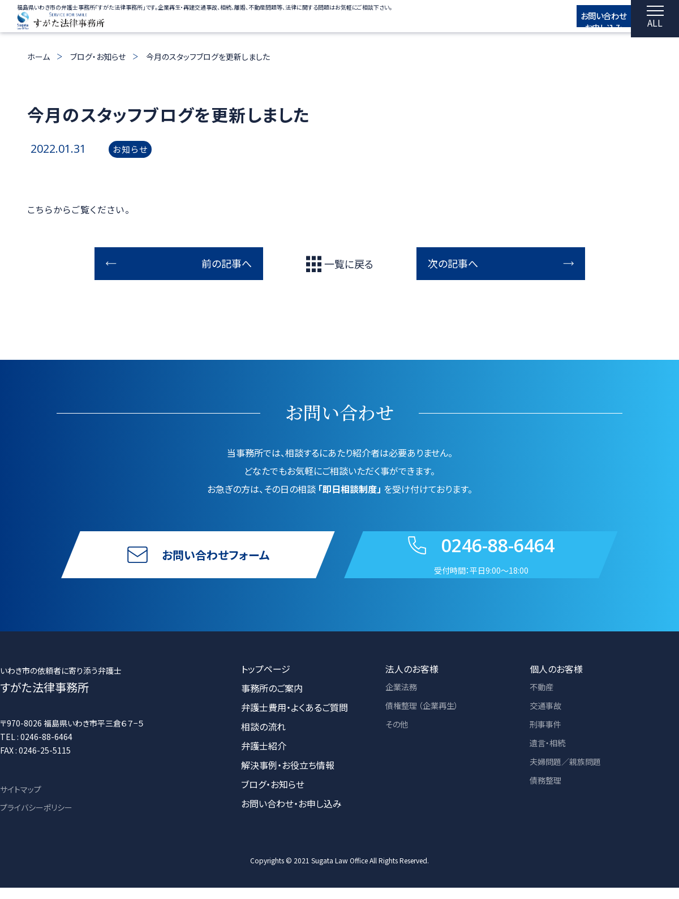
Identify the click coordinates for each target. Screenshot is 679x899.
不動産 (543, 699)
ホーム (38, 56)
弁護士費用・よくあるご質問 (294, 718)
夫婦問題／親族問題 (570, 776)
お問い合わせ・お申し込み (291, 814)
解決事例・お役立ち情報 (287, 776)
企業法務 (403, 699)
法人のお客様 (412, 680)
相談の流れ (263, 738)
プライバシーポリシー (36, 818)
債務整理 (548, 795)
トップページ (265, 680)
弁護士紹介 (263, 757)
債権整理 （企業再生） (427, 718)
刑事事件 (548, 738)
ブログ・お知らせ (98, 56)
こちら (40, 209)
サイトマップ (20, 800)
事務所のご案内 (272, 699)
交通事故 (548, 718)
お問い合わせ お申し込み (588, 21)
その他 (398, 738)
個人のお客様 (556, 680)
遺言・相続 (550, 757)
